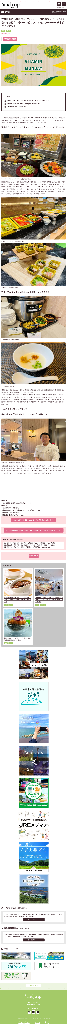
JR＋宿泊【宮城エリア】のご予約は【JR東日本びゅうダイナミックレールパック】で (33, 530)
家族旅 (42, 543)
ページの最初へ (33, 985)
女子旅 (24, 543)
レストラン (8, 547)
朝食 (53, 545)
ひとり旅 (16, 543)
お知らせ (8, 543)
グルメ (33, 545)
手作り (17, 545)
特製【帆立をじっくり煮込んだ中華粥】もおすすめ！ (23, 104)
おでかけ (25, 545)
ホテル (17, 547)
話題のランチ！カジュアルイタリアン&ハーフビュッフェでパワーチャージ (30, 101)
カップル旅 (51, 543)
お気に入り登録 (10, 39)
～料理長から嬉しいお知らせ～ (16, 107)
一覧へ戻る (33, 556)
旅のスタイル (33, 543)
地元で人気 (8, 545)
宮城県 (28, 547)
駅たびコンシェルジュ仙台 (41, 547)
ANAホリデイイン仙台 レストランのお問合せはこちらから (33, 520)
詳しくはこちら (33, 919)
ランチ (47, 545)
